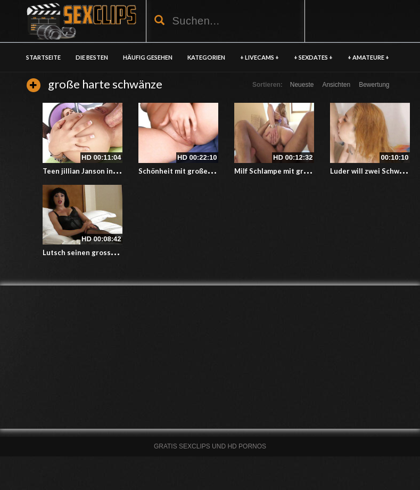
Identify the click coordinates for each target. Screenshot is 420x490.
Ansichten (336, 84)
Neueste (302, 84)
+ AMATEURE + (368, 57)
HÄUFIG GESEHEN (147, 57)
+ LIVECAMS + (259, 57)
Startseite (43, 57)
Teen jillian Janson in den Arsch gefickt (108, 171)
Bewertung (374, 84)
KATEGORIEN (206, 57)
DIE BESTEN (92, 57)
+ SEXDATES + (313, 57)
